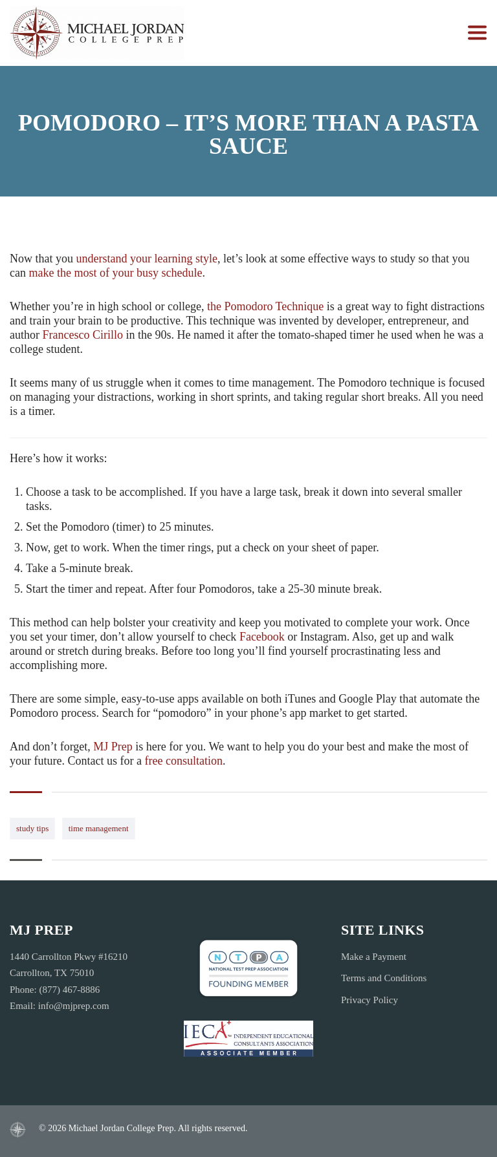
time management (99, 828)
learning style (146, 258)
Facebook (262, 636)
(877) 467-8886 (69, 989)
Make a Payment (373, 956)
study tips (32, 828)
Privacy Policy (369, 1000)
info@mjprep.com (73, 1006)
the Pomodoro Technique (265, 306)
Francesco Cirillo (82, 334)
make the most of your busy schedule (115, 272)
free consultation (183, 760)
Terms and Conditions (383, 978)
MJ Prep (113, 746)
